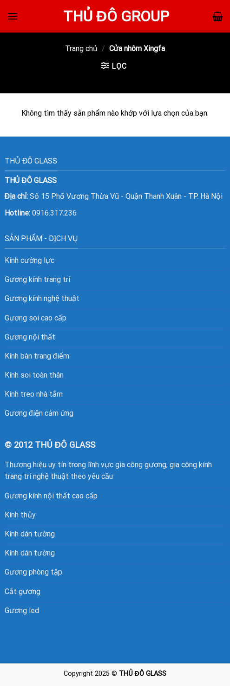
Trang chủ (81, 48)
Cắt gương (22, 591)
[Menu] (12, 16)
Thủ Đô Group (116, 16)
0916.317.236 (54, 213)
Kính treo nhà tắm (34, 394)
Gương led (22, 610)
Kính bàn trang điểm (37, 356)
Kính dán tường (30, 533)
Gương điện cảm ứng (39, 413)
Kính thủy (20, 514)
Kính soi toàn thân (34, 375)
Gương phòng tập (33, 572)
